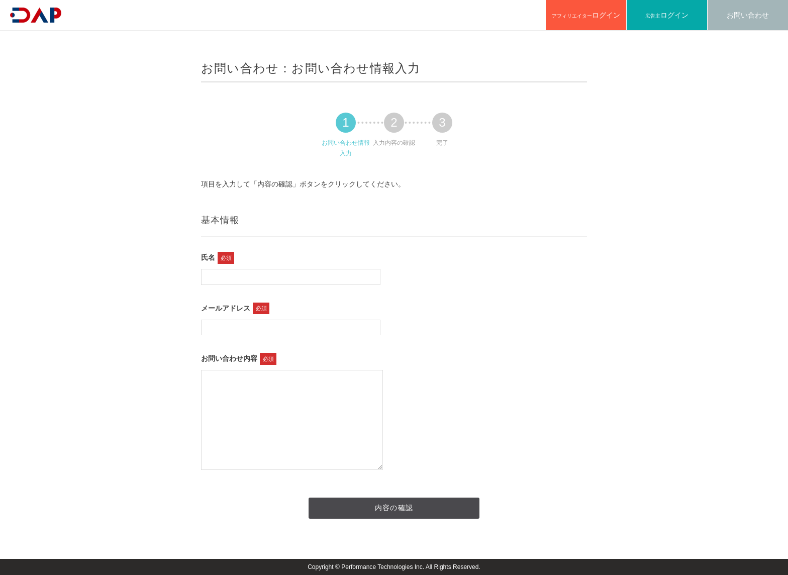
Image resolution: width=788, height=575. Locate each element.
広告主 (666, 15)
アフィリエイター (586, 15)
